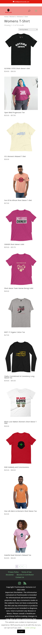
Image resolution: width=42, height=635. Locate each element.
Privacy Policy (13, 572)
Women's (13, 17)
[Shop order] (28, 29)
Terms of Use (26, 572)
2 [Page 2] (19, 566)
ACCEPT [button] (21, 631)
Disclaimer (10, 575)
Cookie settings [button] (30, 628)
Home (6, 17)
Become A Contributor (25, 575)
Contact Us (20, 577)
